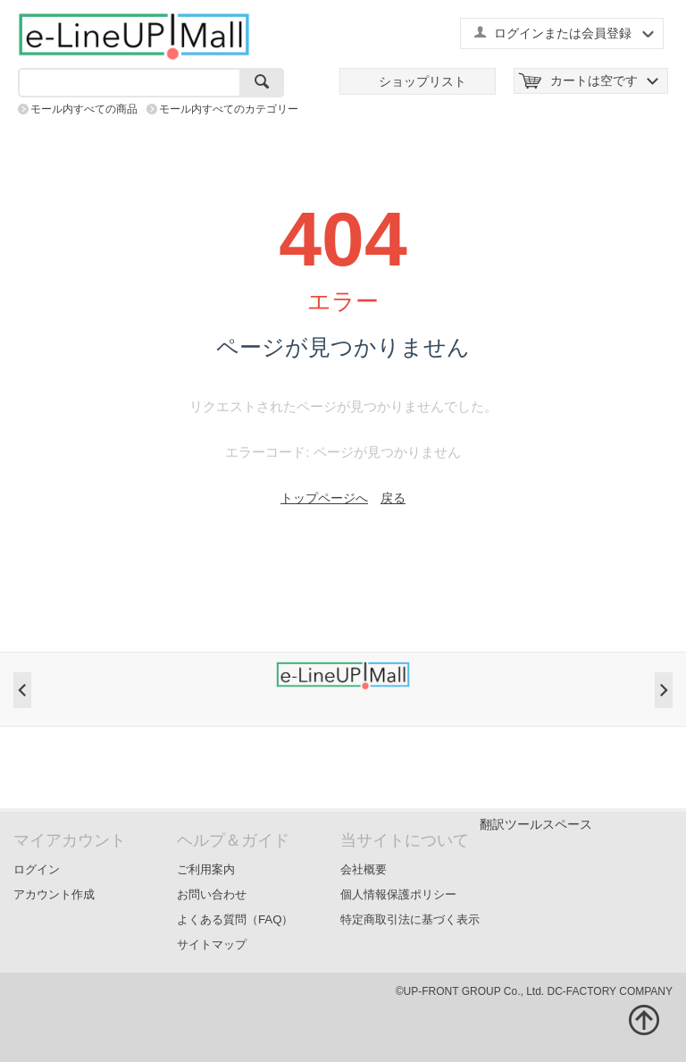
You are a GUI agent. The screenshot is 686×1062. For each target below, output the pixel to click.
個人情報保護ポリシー (398, 894)
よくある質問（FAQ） (235, 919)
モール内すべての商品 (84, 109)
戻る (393, 498)
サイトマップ (212, 944)
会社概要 (363, 869)
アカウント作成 (54, 894)
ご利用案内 (206, 869)
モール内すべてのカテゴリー (228, 109)
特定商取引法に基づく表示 (410, 919)
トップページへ (324, 498)
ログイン (36, 869)
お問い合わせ (212, 894)
